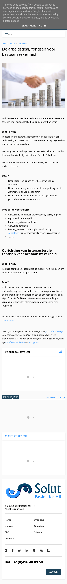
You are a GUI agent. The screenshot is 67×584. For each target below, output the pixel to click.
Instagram (33, 342)
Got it (42, 25)
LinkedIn (20, 342)
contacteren (8, 320)
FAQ (7, 532)
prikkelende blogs (54, 331)
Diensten (39, 525)
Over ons (39, 519)
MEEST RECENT (16, 436)
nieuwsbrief (23, 44)
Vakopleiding (14, 232)
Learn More (29, 25)
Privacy (38, 532)
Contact (9, 538)
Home (4, 44)
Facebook (10, 342)
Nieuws (9, 525)
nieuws (12, 44)
